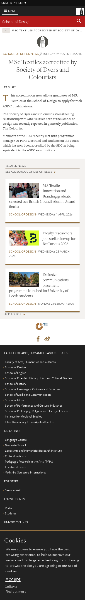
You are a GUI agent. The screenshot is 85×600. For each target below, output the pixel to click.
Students (10, 513)
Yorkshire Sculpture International (25, 472)
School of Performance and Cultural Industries (33, 405)
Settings (11, 585)
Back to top (12, 314)
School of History (15, 383)
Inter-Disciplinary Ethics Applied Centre (29, 422)
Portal (8, 508)
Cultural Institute (15, 456)
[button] (79, 21)
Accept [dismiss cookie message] (13, 579)
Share (12, 87)
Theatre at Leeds (15, 467)
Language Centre (16, 439)
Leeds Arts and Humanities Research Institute (33, 450)
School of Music (14, 400)
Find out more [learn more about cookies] (15, 591)
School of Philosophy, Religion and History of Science (37, 411)
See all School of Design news (28, 171)
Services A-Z (12, 490)
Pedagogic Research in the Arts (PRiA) (29, 461)
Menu (12, 11)
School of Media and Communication (28, 394)
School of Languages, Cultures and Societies (32, 389)
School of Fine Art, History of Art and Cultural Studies (38, 378)
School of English (15, 372)
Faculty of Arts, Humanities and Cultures (30, 361)
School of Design (15, 21)
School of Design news (21, 53)
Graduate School (15, 445)
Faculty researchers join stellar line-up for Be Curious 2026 (59, 238)
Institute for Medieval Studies (23, 416)
